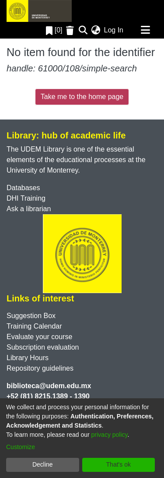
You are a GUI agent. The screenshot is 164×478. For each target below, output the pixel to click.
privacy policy (109, 434)
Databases (23, 187)
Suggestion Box (31, 315)
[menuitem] (96, 30)
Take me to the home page (82, 96)
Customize (20, 446)
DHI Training (26, 198)
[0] (54, 30)
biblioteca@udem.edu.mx (49, 385)
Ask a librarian (29, 208)
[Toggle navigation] (145, 30)
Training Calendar (34, 326)
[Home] (39, 11)
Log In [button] (114, 30)
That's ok (118, 464)
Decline (42, 464)
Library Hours (28, 357)
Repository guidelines (40, 368)
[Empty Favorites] (71, 30)
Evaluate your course (39, 336)
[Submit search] (83, 30)
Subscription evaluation (43, 347)
